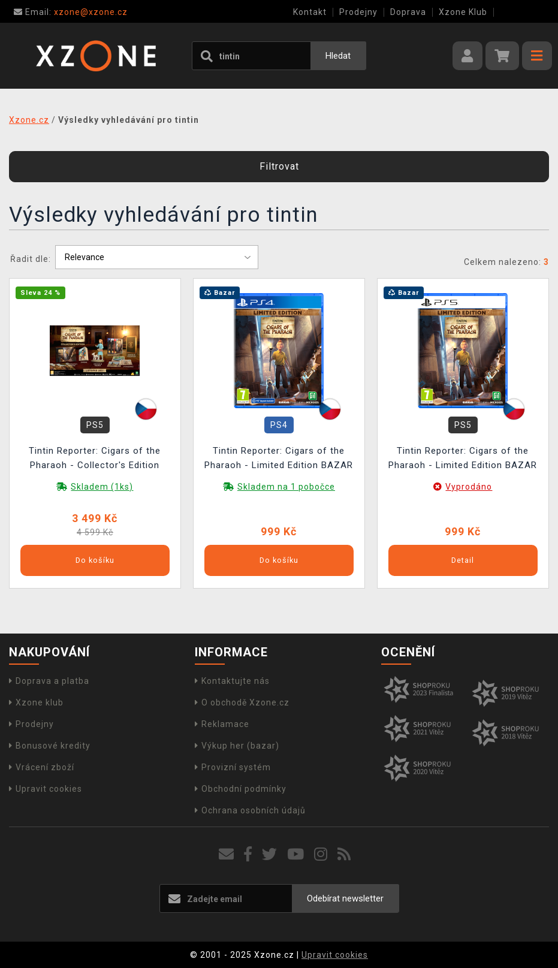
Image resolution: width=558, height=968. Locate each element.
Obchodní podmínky (240, 789)
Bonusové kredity (50, 745)
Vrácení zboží (41, 767)
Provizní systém (233, 767)
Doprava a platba (49, 681)
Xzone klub (36, 702)
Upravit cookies (45, 789)
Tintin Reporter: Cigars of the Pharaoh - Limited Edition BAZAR (278, 458)
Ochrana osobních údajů (250, 810)
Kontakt (310, 12)
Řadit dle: (30, 259)
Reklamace (222, 724)
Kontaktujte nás (232, 681)
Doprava (408, 12)
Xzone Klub (463, 12)
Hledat (338, 55)
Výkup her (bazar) (237, 745)
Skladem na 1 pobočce (286, 486)
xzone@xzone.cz (71, 12)
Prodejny (358, 12)
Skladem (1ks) (102, 486)
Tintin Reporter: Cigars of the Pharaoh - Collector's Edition (95, 458)
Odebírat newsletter (345, 898)
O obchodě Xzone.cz (242, 702)
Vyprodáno (468, 486)
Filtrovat (279, 166)
